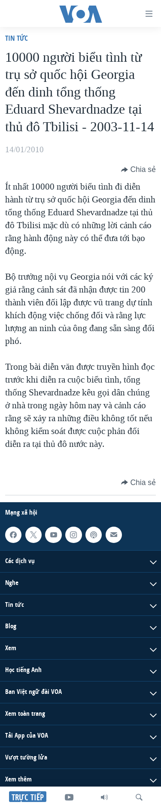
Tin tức (16, 38)
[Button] (138, 169)
